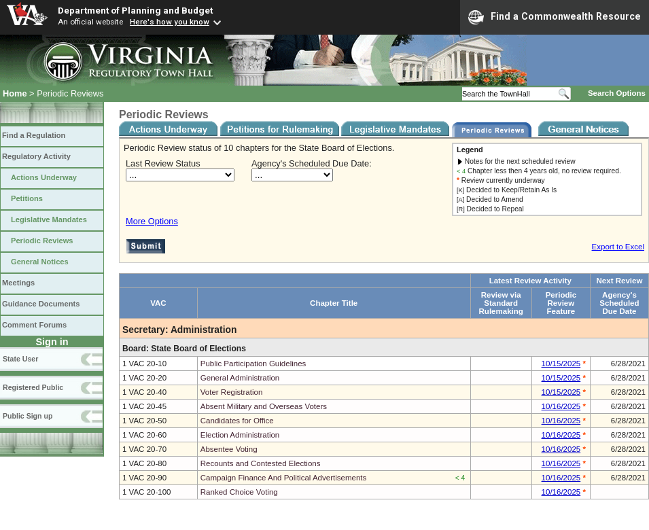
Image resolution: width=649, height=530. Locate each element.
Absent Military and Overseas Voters (263, 406)
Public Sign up (27, 416)
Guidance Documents (41, 304)
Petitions (27, 198)
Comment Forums (34, 325)
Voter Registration (231, 392)
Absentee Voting (229, 449)
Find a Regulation (33, 135)
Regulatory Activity (36, 156)
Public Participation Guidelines (253, 363)
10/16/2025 (561, 406)
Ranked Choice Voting (239, 492)
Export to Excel (618, 247)
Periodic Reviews (42, 240)
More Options (152, 221)
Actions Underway (44, 177)
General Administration (240, 378)
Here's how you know (169, 21)
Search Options (617, 93)
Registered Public (33, 387)
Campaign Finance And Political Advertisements (283, 478)
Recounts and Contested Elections (260, 463)
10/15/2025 (561, 363)
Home (15, 93)
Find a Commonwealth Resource (554, 17)
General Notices (40, 262)
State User (20, 359)
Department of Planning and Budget (135, 10)
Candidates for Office (237, 421)
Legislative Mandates (49, 219)
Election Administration (240, 435)
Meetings (18, 283)
